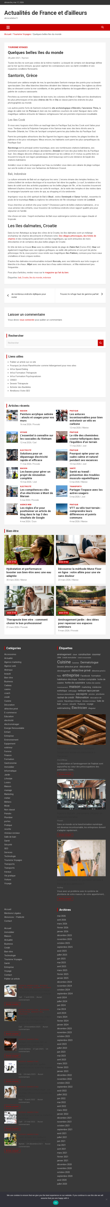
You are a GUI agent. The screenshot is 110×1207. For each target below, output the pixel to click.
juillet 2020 (62, 1184)
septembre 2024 (64, 993)
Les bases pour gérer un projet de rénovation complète (35, 475)
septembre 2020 (64, 1176)
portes (7, 821)
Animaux (8, 670)
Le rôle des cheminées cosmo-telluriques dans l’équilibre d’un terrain (84, 439)
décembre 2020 (64, 1164)
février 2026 (62, 927)
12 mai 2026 (75, 428)
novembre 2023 (64, 1032)
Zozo (34, 521)
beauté (7, 673)
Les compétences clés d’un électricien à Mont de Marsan (36, 493)
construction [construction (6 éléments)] (84, 654)
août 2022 (62, 1090)
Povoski (36, 424)
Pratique (74, 411)
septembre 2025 (64, 947)
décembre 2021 (64, 1118)
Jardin (7, 774)
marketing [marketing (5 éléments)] (86, 687)
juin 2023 (61, 1052)
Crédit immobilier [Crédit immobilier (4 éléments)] (69, 657)
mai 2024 (61, 1009)
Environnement (11, 739)
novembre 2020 (64, 1168)
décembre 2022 (64, 1075)
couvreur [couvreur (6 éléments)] (96, 654)
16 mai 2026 (25, 424)
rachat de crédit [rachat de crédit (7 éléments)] (65, 697)
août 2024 (62, 997)
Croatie (25, 277)
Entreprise (9, 736)
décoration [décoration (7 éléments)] (85, 666)
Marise (85, 428)
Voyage (23, 432)
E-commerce (10, 712)
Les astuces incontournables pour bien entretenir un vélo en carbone (86, 419)
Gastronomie (10, 763)
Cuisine (7, 701)
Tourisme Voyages (18, 47)
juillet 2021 (62, 1137)
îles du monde (36, 277)
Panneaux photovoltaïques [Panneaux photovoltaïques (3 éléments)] (66, 694)
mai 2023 (61, 1055)
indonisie (47, 277)
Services (8, 852)
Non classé (9, 809)
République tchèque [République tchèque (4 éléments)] (72, 701)
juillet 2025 (62, 954)
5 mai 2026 (75, 482)
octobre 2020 (63, 1172)
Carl (35, 442)
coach (7, 693)
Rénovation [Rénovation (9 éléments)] (82, 697)
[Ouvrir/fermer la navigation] (8, 27)
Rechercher (101, 343)
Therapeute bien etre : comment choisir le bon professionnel (27, 621)
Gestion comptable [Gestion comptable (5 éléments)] (87, 679)
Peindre (7, 813)
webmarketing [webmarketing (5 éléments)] (63, 708)
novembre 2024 (64, 986)
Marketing (8, 794)
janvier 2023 (62, 1071)
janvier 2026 (62, 931)
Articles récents (19, 405)
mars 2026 (62, 923)
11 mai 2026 (75, 446)
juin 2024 (61, 1005)
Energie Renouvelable (14, 728)
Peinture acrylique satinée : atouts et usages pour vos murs (37, 417)
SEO (6, 848)
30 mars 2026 (12, 580)
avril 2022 (61, 1106)
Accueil (7, 909)
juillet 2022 (62, 1094)
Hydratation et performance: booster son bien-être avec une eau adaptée (28, 572)
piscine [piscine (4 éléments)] (92, 694)
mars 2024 (62, 1017)
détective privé (11, 708)
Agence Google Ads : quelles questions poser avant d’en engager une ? (35, 1067)
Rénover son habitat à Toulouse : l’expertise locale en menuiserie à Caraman (76, 752)
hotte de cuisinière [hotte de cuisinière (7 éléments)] (75, 682)
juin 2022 (61, 1098)
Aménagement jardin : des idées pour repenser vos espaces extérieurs (78, 623)
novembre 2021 (64, 1121)
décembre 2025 (64, 935)
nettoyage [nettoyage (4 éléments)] (72, 691)
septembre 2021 (64, 1129)
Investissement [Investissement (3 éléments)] (62, 687)
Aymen (25, 58)
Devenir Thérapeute (19, 383)
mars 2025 (62, 970)
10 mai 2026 (75, 464)
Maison (23, 411)
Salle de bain (10, 837)
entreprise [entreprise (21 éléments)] (70, 675)
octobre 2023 (63, 1036)
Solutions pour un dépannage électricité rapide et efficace (34, 457)
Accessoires (10, 654)
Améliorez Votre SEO (20, 390)
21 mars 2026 (12, 627)
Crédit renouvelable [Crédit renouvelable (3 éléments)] (84, 658)
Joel (84, 446)
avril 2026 (61, 920)
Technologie (10, 856)
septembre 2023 (64, 1040)
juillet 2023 (62, 1048)
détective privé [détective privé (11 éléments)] (81, 670)
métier (7, 798)
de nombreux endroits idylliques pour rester (28, 295)
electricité (25, 450)
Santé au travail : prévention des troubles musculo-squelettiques (85, 475)
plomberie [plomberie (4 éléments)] (100, 694)
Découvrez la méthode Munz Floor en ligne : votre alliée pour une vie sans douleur (79, 572)
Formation (9, 759)
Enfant (7, 732)
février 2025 (62, 974)
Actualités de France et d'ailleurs (45, 12)
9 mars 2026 (63, 630)
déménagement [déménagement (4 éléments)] (63, 671)
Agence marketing (12, 662)
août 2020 (62, 1180)
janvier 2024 (62, 1024)
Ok (55, 1203)
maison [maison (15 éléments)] (74, 687)
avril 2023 (61, 1059)
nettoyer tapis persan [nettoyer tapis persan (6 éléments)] (88, 690)
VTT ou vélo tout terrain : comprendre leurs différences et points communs (85, 512)
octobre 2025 (63, 943)
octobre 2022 (63, 1083)
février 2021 (62, 1156)
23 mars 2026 (64, 580)
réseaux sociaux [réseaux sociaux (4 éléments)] (89, 701)
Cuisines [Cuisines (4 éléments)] (75, 663)
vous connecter (27, 320)
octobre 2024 (63, 989)
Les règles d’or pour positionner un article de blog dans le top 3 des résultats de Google (35, 512)
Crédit (7, 947)
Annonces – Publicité (14, 917)
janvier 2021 (62, 1160)
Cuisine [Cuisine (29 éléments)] (64, 662)
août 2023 (62, 1044)
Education (9, 716)
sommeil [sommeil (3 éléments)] (65, 704)
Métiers (7, 802)
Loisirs (7, 782)
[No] (106, 1199)
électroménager (11, 724)
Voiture (7, 879)
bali (19, 277)
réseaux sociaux (12, 833)
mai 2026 (61, 916)
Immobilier (9, 767)
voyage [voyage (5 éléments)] (90, 704)
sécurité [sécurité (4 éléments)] (72, 704)
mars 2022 (62, 1110)
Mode (7, 805)
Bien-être (12, 531)
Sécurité (8, 844)
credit (7, 697)
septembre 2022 (64, 1086)
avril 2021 (61, 1149)
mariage (8, 790)
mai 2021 (61, 1145)
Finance (8, 755)
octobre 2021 (63, 1125)
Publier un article (12, 978)
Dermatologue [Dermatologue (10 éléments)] (89, 662)
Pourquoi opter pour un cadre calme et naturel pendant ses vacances (84, 457)
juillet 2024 (62, 1001)
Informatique (10, 771)
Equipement (9, 743)
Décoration (9, 705)
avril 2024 (61, 1013)
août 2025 (62, 951)
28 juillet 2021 (14, 58)
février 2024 (62, 1020)
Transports (75, 487)
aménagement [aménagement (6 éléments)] (64, 654)
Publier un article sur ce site (23, 362)
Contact (8, 921)
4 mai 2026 (25, 521)
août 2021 (62, 1133)
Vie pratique (9, 875)
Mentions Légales (12, 913)
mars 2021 (62, 1152)
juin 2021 (61, 1141)
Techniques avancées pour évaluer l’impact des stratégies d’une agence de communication (35, 1020)
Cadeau (7, 685)
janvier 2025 (62, 978)
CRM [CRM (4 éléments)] (59, 657)
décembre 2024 (64, 982)
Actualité (8, 658)
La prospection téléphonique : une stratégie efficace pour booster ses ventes (35, 1092)
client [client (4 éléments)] (75, 654)
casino (7, 689)
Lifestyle (8, 778)
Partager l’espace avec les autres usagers (86, 491)
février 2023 (62, 1067)
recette (7, 829)
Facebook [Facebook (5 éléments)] (85, 676)
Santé (72, 468)
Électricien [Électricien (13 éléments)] (79, 708)
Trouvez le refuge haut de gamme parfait (79, 294)
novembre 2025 (64, 939)
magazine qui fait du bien (56, 272)
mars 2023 (62, 1063)
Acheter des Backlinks (20, 387)
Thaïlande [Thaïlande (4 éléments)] (81, 704)
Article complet (65, 774)
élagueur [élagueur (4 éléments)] (92, 708)
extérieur (8, 747)
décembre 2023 (64, 1028)
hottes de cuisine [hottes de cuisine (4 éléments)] (93, 683)
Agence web (25, 505)
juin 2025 (61, 958)
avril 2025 (61, 966)
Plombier (8, 817)
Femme (7, 751)
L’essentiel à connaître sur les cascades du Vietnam (36, 437)
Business (8, 681)
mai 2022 (61, 1102)
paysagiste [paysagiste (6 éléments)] (81, 694)
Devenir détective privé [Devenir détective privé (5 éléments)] (67, 667)
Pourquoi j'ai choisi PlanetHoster (25, 365)
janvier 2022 (62, 1114)
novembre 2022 (64, 1079)
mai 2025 (61, 962)
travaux (7, 871)
